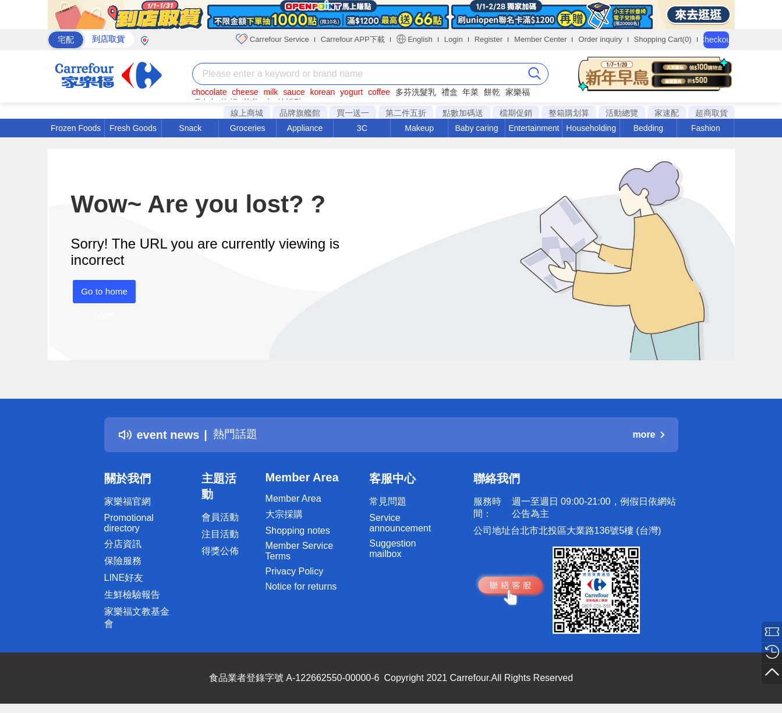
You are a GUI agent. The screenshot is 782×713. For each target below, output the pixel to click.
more (648, 434)
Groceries (248, 128)
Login (453, 39)
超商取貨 (711, 113)
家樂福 (517, 92)
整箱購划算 (569, 113)
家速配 (666, 113)
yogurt (351, 92)
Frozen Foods (76, 128)
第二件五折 (405, 113)
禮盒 (449, 92)
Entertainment (533, 128)
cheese (245, 92)
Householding (591, 128)
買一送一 (353, 113)
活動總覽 (622, 113)
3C (362, 128)
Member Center (540, 39)
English (415, 39)
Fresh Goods (133, 128)
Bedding (648, 128)
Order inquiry (600, 39)
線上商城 (247, 113)
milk (270, 92)
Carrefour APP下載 (353, 39)
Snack (190, 128)
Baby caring (476, 128)
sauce (294, 92)
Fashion (705, 128)
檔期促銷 (516, 113)
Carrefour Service (272, 39)
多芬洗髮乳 (415, 92)
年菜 (470, 92)
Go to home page (102, 294)
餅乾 (492, 92)
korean (322, 92)
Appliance (305, 128)
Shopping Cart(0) (663, 39)
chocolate (209, 92)
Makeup (419, 128)
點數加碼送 (463, 113)
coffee (379, 92)
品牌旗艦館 (299, 113)
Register (489, 39)
